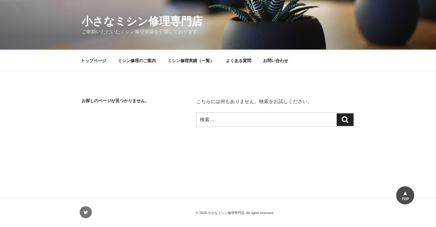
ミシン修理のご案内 (137, 60)
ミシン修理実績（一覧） (191, 60)
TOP (405, 199)
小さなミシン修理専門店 (142, 21)
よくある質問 (238, 60)
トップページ (93, 60)
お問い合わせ (275, 60)
